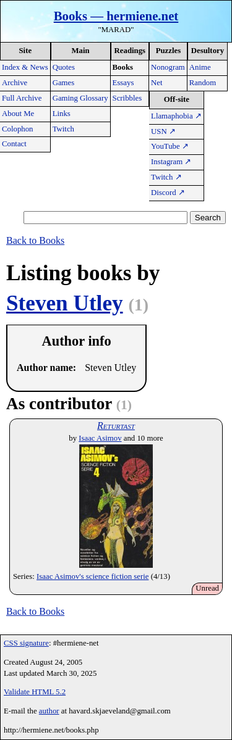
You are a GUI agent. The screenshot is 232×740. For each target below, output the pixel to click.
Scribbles (127, 98)
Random (202, 82)
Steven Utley (64, 303)
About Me (18, 113)
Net (156, 82)
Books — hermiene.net (116, 16)
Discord (168, 192)
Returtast (116, 425)
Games (64, 82)
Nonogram (168, 67)
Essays (123, 82)
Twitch (63, 129)
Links (62, 113)
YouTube (170, 146)
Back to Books (35, 240)
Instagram (171, 161)
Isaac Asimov (100, 438)
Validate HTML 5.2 (35, 692)
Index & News (25, 67)
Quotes (64, 67)
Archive (14, 82)
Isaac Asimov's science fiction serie (92, 576)
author (49, 711)
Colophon (17, 129)
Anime (200, 67)
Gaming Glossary (80, 98)
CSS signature (26, 643)
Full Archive (21, 98)
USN (163, 131)
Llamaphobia (176, 116)
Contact (14, 143)
